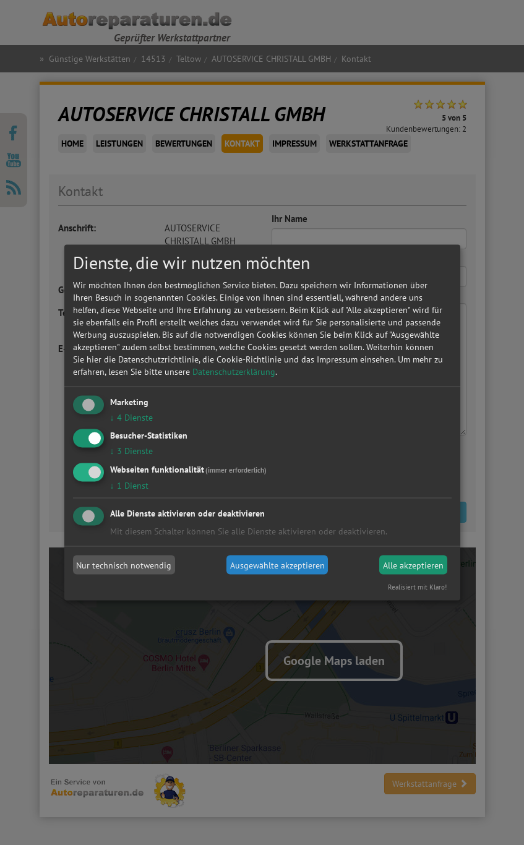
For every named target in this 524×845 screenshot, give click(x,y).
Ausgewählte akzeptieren (277, 564)
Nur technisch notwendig (123, 564)
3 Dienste (131, 451)
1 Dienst (129, 485)
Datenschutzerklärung (233, 371)
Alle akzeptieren (413, 564)
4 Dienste (131, 416)
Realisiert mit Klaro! (417, 587)
